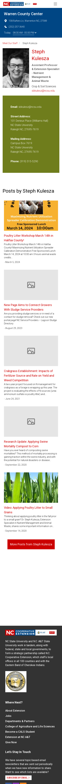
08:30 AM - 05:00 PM (24, 32)
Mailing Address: (21, 138)
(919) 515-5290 (29, 161)
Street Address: (21, 116)
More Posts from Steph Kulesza (31, 544)
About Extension (15, 710)
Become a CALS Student (20, 731)
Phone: (15, 161)
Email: (15, 106)
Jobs (8, 715)
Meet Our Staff (10, 43)
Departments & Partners (20, 721)
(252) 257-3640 (14, 26)
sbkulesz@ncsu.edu (43, 90)
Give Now (11, 742)
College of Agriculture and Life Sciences (30, 726)
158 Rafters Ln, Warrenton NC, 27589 (25, 20)
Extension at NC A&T (17, 737)
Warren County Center (23, 14)
